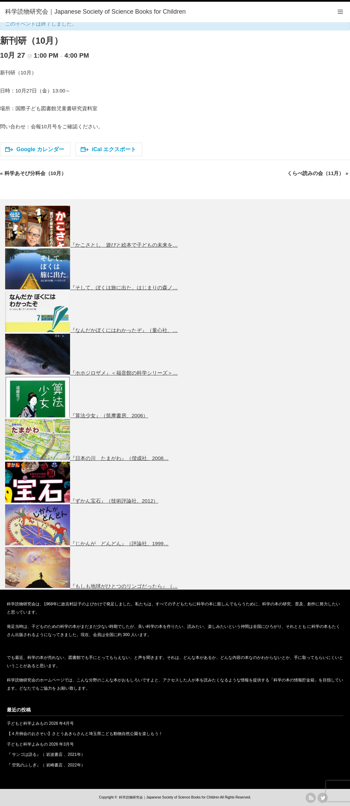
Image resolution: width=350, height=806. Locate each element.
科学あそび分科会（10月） (33, 173)
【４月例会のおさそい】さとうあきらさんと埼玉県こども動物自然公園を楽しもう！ (85, 733)
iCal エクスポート (108, 149)
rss (311, 798)
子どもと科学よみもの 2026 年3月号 (40, 744)
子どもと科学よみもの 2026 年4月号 (40, 723)
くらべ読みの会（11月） (317, 173)
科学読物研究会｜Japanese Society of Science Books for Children (169, 797)
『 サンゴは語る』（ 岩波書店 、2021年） (46, 754)
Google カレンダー (34, 149)
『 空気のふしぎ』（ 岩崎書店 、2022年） (46, 765)
